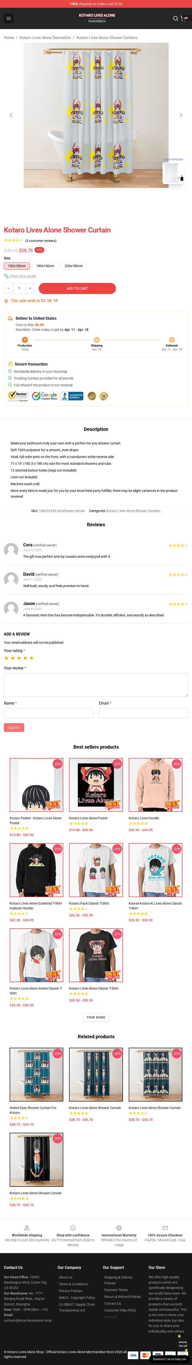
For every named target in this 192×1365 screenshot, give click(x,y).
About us (65, 1277)
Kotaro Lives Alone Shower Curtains (107, 37)
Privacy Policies (70, 1291)
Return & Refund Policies (122, 1297)
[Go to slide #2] (108, 198)
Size (7, 258)
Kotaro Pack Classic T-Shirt (89, 903)
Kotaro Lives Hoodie (144, 818)
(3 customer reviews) (41, 241)
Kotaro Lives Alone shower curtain (36, 1193)
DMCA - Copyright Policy (77, 1298)
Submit (14, 727)
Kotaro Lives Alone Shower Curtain (95, 1108)
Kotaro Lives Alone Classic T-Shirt (94, 988)
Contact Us (112, 1303)
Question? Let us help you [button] (169, 1359)
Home (9, 37)
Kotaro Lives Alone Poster (88, 818)
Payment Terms (116, 1290)
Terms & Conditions (73, 1284)
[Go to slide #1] (83, 198)
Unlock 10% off (183, 1344)
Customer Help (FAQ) (120, 1310)
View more (96, 1017)
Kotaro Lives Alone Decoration (45, 37)
